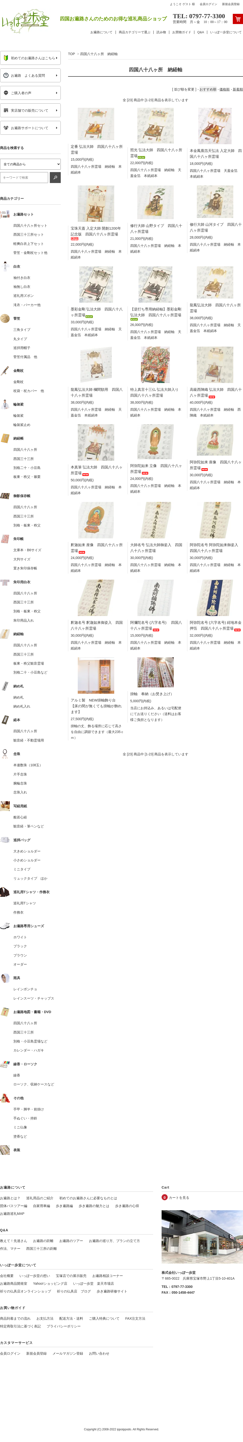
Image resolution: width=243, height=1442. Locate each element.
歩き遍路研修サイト (112, 1291)
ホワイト (20, 937)
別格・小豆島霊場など (30, 1041)
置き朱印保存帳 (25, 568)
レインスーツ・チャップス (33, 998)
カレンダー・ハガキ (28, 1050)
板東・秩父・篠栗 (27, 477)
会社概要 (7, 1276)
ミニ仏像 (20, 1127)
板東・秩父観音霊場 (28, 663)
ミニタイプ (21, 869)
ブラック (20, 946)
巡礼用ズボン (23, 296)
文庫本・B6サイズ (27, 550)
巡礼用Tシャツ (24, 903)
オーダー (20, 964)
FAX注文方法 (135, 1318)
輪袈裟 (18, 415)
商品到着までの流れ (15, 1318)
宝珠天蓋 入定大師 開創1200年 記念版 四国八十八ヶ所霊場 (96, 232)
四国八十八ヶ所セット (30, 225)
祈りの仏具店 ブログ (74, 1291)
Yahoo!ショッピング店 (50, 1283)
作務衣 (18, 912)
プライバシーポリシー (64, 1326)
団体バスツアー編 (13, 1206)
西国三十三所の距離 (41, 1248)
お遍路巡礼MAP (12, 1214)
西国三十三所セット (28, 234)
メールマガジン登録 (67, 1353)
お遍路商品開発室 (13, 1283)
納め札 (18, 697)
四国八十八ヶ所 (25, 449)
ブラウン (20, 955)
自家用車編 (41, 1206)
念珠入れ (20, 792)
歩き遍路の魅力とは (94, 1206)
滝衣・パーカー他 (27, 305)
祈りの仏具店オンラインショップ (25, 1291)
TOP (71, 54)
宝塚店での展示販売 (71, 1276)
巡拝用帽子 (21, 348)
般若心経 (20, 817)
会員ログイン (208, 4)
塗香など (20, 1136)
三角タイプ (21, 330)
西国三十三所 (23, 459)
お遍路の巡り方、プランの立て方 (114, 1241)
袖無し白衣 (21, 287)
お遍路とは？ (10, 1198)
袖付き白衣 (21, 278)
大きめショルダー (27, 851)
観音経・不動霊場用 (28, 740)
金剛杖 (18, 382)
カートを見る (179, 1198)
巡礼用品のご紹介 (39, 1198)
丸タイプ (20, 339)
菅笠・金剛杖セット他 (30, 253)
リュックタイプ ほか (30, 878)
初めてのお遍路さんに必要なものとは (88, 1198)
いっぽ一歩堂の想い (34, 1276)
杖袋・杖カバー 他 (28, 391)
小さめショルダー (27, 860)
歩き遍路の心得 (127, 1206)
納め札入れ (21, 706)
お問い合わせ (99, 1353)
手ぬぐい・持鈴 (25, 1118)
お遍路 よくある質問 (24, 75)
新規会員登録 (231, 4)
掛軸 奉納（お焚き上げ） (152, 694)
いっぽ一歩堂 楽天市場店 (93, 1283)
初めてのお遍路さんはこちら (29, 58)
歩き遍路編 (64, 1206)
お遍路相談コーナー (107, 1276)
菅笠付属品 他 (25, 357)
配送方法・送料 (71, 1318)
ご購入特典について (104, 1318)
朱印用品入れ (23, 620)
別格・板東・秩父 (27, 525)
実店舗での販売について (25, 110)
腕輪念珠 (20, 783)
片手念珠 (20, 774)
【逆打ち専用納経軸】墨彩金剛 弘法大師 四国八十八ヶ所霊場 (155, 313)
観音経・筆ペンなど (28, 826)
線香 (16, 1075)
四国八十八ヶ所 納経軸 (99, 54)
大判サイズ (21, 559)
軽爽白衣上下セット (28, 244)
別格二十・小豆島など (30, 672)
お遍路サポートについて (25, 128)
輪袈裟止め (21, 425)
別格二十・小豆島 (27, 468)
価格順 (224, 89)
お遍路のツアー (71, 1241)
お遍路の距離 (43, 1241)
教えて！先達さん (13, 1241)
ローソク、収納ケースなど (33, 1084)
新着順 (238, 89)
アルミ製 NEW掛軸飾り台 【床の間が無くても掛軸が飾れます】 (96, 706)
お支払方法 (44, 1318)
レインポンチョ (25, 989)
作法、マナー (10, 1248)
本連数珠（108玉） (28, 765)
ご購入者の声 (17, 93)
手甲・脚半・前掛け (28, 1109)
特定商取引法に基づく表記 (20, 1326)
